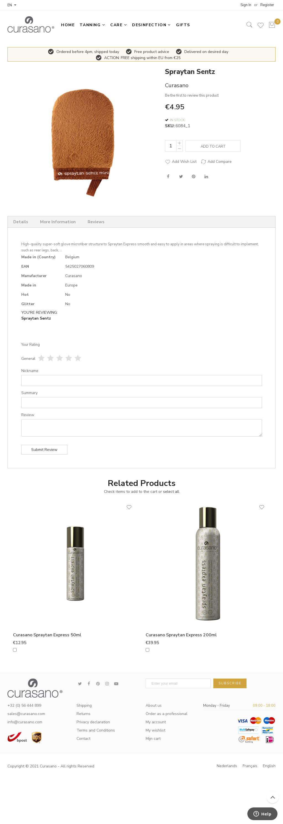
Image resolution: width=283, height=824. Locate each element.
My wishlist (155, 730)
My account (156, 722)
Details (20, 222)
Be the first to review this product (192, 95)
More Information (58, 222)
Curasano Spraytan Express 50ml (47, 635)
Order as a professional (166, 713)
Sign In (245, 4)
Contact (83, 738)
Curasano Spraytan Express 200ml (181, 635)
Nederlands (227, 766)
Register (267, 4)
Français (250, 766)
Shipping (84, 705)
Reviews (96, 222)
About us (154, 705)
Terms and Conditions (96, 730)
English (269, 766)
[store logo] (30, 24)
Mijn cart (153, 738)
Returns (83, 713)
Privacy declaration (93, 722)
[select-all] (171, 491)
